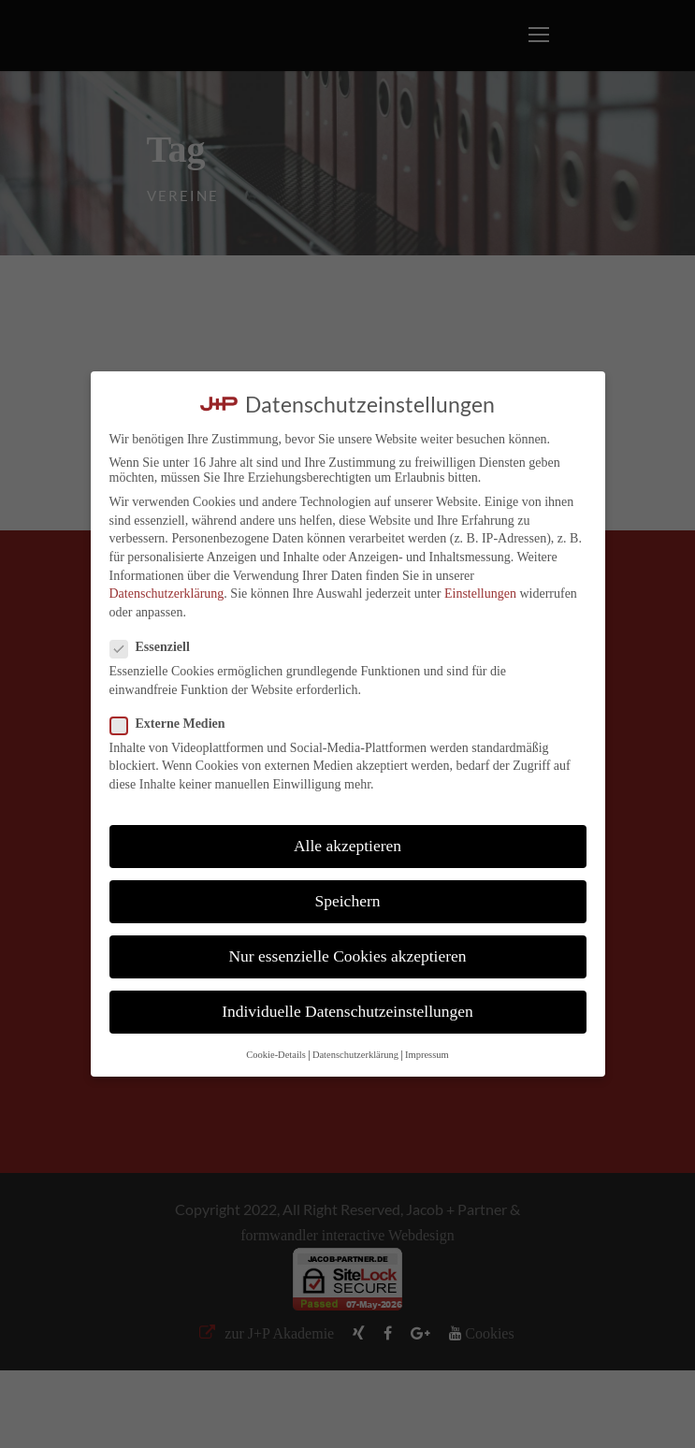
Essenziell (157, 647)
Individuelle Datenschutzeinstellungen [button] (347, 1011)
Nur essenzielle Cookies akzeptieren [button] (347, 956)
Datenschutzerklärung (166, 593)
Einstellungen (480, 593)
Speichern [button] (348, 900)
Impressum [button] (427, 1055)
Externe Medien (175, 724)
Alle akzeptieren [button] (347, 845)
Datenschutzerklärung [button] (355, 1055)
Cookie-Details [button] (276, 1055)
